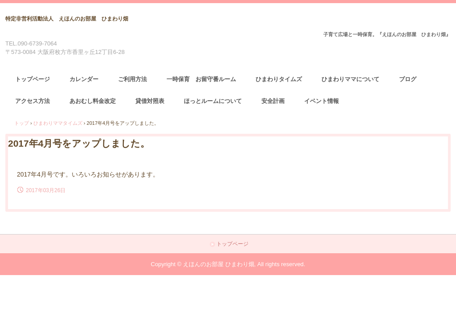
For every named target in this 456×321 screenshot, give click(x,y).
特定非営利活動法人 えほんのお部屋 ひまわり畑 (66, 19)
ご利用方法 (132, 79)
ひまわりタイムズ (279, 79)
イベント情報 (321, 101)
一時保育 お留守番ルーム (201, 79)
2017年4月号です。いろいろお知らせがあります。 (88, 174)
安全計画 (273, 101)
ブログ (407, 79)
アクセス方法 (32, 101)
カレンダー (83, 79)
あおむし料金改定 (92, 101)
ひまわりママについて (350, 79)
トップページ (32, 79)
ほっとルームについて (213, 101)
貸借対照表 (149, 101)
